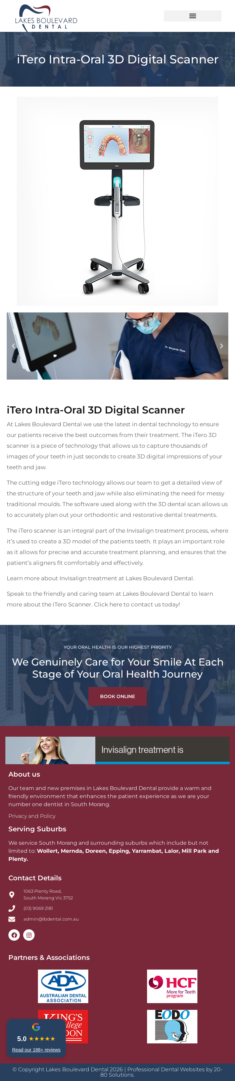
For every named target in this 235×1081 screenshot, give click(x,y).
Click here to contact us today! (137, 604)
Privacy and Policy (31, 816)
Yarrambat (146, 851)
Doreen (95, 851)
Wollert (47, 851)
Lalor (171, 851)
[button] (193, 15)
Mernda (71, 851)
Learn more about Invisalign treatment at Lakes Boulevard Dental (100, 578)
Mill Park (194, 851)
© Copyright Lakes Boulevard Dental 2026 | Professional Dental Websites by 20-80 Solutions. (117, 1072)
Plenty (17, 859)
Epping (119, 851)
